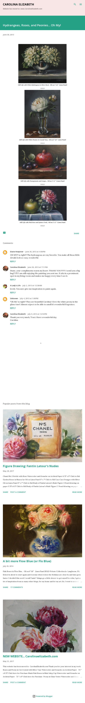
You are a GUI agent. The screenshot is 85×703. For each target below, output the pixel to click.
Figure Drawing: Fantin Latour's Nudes (31, 466)
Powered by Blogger (43, 696)
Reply (13, 261)
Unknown (14, 298)
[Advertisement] (42, 378)
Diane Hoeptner (16, 251)
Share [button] (76, 233)
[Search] (74, 4)
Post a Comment (18, 492)
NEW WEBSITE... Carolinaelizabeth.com (30, 656)
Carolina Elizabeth (18, 4)
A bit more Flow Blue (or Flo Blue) (27, 561)
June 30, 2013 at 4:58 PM (35, 251)
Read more (77, 492)
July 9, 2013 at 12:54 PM (37, 314)
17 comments (16, 587)
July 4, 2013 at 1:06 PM (29, 298)
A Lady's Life (15, 285)
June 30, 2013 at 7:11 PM (38, 267)
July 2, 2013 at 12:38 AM (32, 285)
